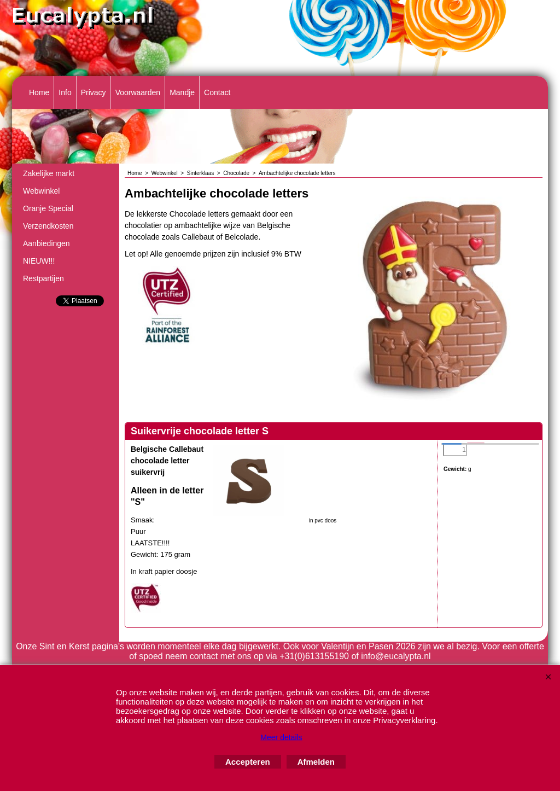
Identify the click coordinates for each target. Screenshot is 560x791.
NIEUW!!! (39, 261)
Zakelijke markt (48, 173)
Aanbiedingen (46, 243)
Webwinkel (41, 191)
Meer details (281, 737)
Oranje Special (48, 208)
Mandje (182, 92)
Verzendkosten (48, 226)
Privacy (93, 92)
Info (65, 92)
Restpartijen (43, 278)
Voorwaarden (138, 92)
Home (39, 92)
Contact (217, 92)
